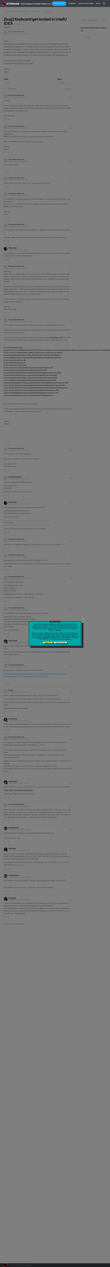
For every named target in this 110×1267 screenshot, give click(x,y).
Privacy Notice (50, 636)
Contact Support (59, 3)
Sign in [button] (98, 3)
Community (72, 3)
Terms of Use (65, 636)
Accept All (48, 642)
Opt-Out (68, 639)
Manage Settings (60, 642)
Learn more (58, 630)
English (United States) (86, 3)
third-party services (41, 637)
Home (10, 3)
